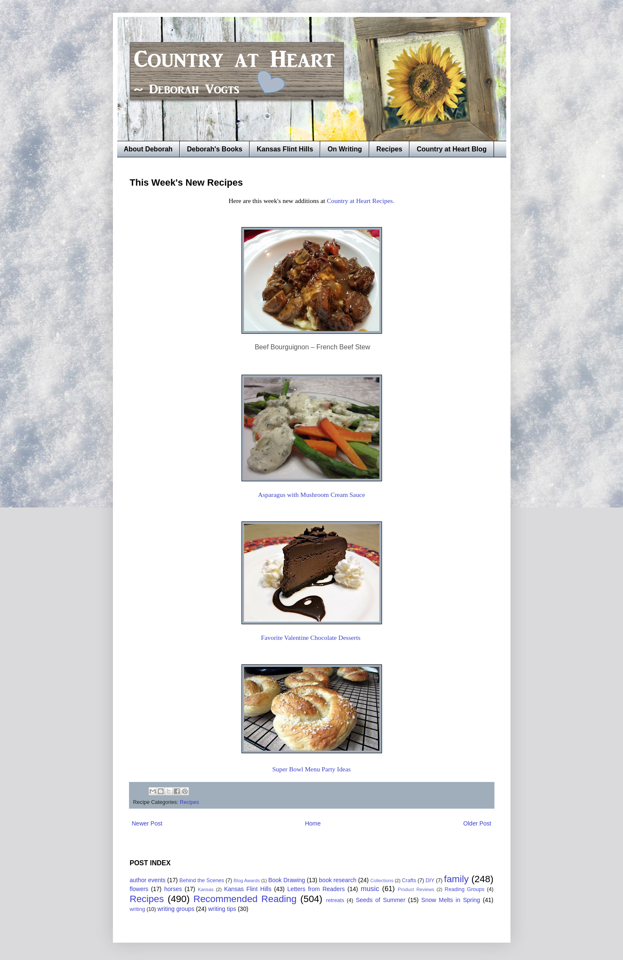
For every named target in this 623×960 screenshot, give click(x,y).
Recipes (389, 149)
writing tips (222, 908)
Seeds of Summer (380, 900)
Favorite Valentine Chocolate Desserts (311, 637)
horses (173, 889)
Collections (382, 880)
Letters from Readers (316, 889)
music (370, 889)
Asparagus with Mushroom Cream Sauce (311, 494)
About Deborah (148, 149)
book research (338, 880)
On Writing (344, 149)
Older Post (477, 823)
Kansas (206, 889)
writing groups (175, 908)
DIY (429, 880)
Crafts (409, 880)
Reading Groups (464, 889)
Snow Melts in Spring (450, 900)
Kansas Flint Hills (285, 149)
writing (137, 909)
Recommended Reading (244, 899)
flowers (139, 889)
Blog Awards (246, 880)
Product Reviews (416, 889)
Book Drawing (286, 880)
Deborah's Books (214, 149)
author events (148, 880)
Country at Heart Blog (451, 149)
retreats (335, 900)
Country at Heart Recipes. (361, 200)
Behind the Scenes (201, 880)
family (456, 879)
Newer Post (147, 823)
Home (313, 823)
